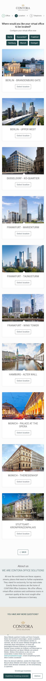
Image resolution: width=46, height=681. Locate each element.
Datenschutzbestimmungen (13, 656)
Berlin (9, 37)
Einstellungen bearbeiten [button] (23, 671)
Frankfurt (35, 37)
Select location (23, 86)
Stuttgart (34, 43)
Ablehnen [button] (37, 676)
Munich (23, 43)
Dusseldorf (21, 37)
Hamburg (12, 43)
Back (23, 552)
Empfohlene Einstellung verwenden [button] (17, 676)
